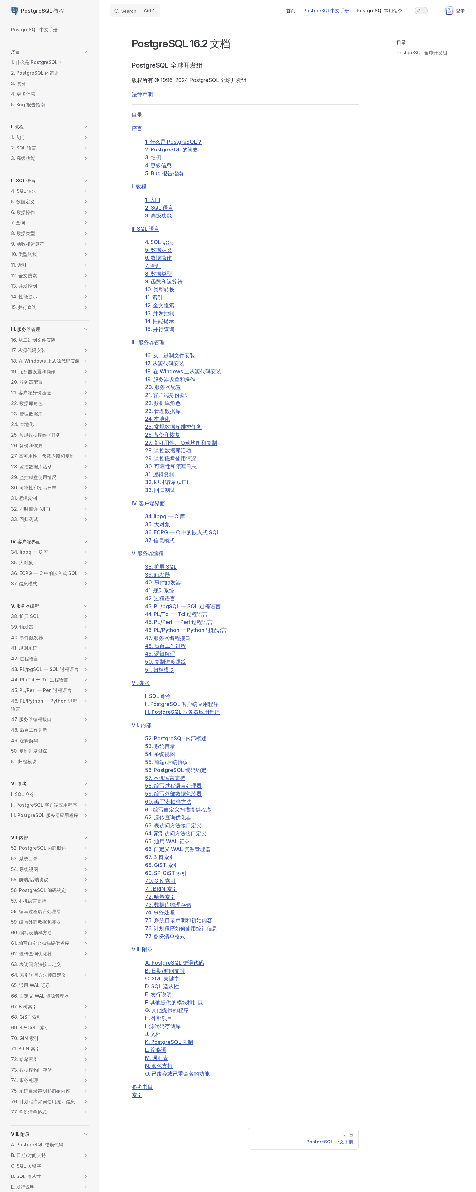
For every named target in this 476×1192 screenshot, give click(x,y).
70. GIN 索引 (160, 880)
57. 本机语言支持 (165, 778)
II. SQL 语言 (145, 228)
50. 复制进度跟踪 (165, 661)
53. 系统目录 (160, 746)
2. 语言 (159, 207)
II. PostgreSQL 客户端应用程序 (182, 704)
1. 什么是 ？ (173, 141)
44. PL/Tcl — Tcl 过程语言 (176, 614)
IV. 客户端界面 (148, 503)
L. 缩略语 (155, 1049)
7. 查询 (153, 265)
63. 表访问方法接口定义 (173, 825)
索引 (137, 1094)
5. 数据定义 (158, 250)
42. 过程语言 (160, 598)
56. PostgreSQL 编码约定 (175, 770)
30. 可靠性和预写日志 (171, 466)
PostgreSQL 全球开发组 (422, 52)
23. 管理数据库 (163, 411)
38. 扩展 (161, 566)
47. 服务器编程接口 (167, 638)
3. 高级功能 (158, 215)
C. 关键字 (162, 978)
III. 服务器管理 (148, 342)
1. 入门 (152, 199)
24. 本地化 (157, 418)
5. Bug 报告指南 (164, 173)
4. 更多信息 (158, 165)
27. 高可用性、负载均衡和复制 (181, 442)
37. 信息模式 (160, 540)
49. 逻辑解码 (160, 653)
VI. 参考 (141, 682)
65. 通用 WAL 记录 (167, 841)
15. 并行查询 (159, 329)
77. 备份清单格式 (165, 936)
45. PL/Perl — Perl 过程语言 (179, 622)
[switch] (421, 10)
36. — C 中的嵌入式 (182, 532)
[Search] (135, 10)
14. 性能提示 (159, 321)
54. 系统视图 (160, 754)
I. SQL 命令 (158, 696)
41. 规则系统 (159, 590)
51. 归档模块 (159, 669)
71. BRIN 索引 (161, 888)
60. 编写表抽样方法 (168, 801)
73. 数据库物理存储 (168, 904)
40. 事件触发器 (163, 582)
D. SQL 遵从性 (162, 986)
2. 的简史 (171, 149)
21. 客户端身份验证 (167, 395)
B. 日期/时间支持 (165, 970)
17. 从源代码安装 (164, 363)
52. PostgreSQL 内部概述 (176, 738)
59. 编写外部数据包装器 (173, 793)
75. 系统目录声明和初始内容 (178, 920)
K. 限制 (169, 1042)
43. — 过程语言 (183, 606)
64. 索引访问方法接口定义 (176, 833)
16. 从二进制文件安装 (170, 355)
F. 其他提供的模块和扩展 (174, 1002)
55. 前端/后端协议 (166, 762)
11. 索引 (154, 297)
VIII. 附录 (142, 949)
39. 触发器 (157, 574)
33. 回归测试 (160, 490)
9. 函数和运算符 (164, 281)
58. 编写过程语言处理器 (173, 785)
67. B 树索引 (159, 857)
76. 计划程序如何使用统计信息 (181, 928)
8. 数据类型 (158, 273)
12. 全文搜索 (159, 305)
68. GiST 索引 (161, 865)
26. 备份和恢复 (162, 434)
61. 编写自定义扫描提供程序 (178, 809)
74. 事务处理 (160, 912)
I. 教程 (139, 186)
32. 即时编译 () (166, 482)
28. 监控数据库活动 (168, 450)
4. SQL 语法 (159, 242)
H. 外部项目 (158, 1018)
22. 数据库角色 (163, 403)
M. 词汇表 (156, 1057)
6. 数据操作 (158, 257)
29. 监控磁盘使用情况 (170, 458)
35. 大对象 (157, 524)
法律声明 (142, 94)
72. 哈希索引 (160, 896)
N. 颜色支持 (159, 1065)
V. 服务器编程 (148, 553)
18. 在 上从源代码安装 (183, 371)
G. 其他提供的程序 (166, 1010)
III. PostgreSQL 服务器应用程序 (182, 712)
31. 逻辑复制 (159, 474)
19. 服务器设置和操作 (170, 379)
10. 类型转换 (160, 289)
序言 (137, 128)
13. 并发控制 (159, 313)
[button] (86, 52)
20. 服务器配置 (163, 387)
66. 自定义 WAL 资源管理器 (178, 849)
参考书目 (142, 1086)
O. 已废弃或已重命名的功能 (177, 1073)
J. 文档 (153, 1034)
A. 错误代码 (174, 962)
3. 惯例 (153, 157)
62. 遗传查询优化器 (168, 817)
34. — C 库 (165, 516)
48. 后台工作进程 (165, 646)
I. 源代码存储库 (163, 1026)
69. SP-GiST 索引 (166, 873)
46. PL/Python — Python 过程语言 (186, 630)
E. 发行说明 (158, 994)
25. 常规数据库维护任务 (173, 426)
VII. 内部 (141, 725)
